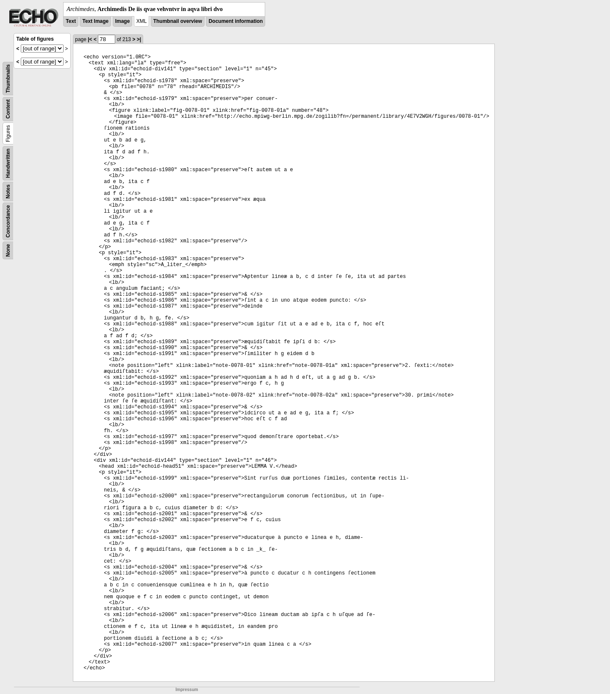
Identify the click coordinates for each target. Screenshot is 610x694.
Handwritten (8, 163)
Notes (8, 191)
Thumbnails (8, 78)
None (8, 250)
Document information (235, 21)
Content (8, 109)
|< (90, 39)
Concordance (8, 221)
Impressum (186, 689)
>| (139, 39)
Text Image (95, 21)
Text (71, 21)
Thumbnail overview (177, 21)
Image (122, 21)
